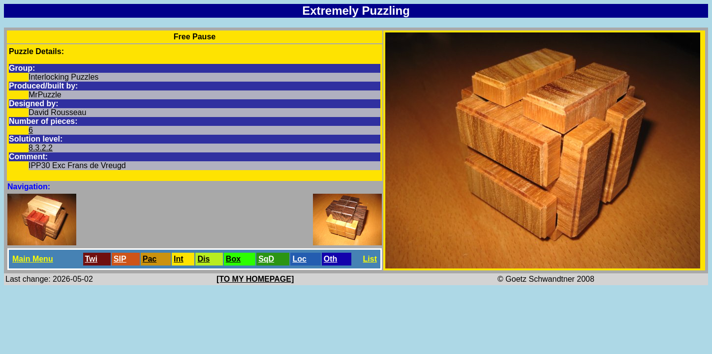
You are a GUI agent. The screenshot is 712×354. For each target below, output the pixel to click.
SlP (120, 259)
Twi (91, 259)
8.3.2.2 (41, 148)
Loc (299, 259)
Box (233, 259)
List (370, 259)
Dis (203, 259)
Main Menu (32, 259)
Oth (331, 259)
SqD (266, 259)
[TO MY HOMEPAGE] (255, 279)
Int (179, 259)
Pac (149, 259)
